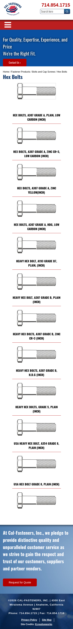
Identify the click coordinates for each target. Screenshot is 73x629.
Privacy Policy (29, 620)
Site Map (47, 620)
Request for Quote (20, 582)
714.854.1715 (55, 5)
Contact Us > (15, 62)
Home (6, 71)
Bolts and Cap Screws (43, 71)
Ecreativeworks (43, 624)
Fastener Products (20, 71)
